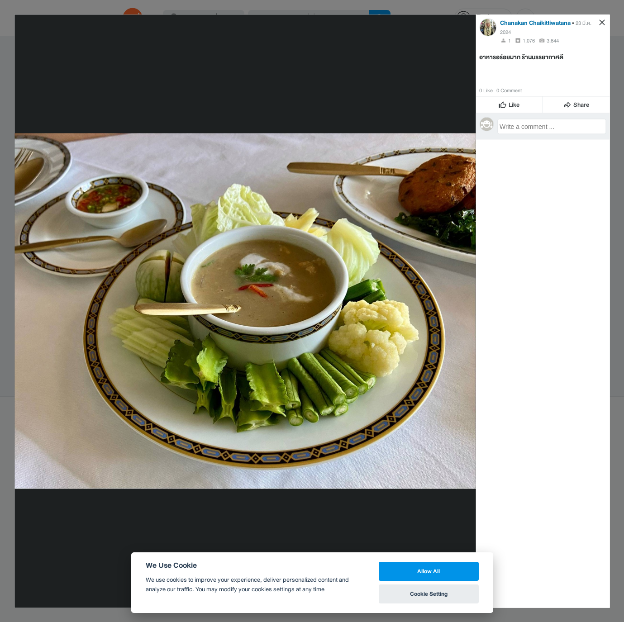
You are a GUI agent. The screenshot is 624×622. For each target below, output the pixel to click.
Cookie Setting (429, 593)
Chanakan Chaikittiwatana (535, 22)
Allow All (428, 571)
